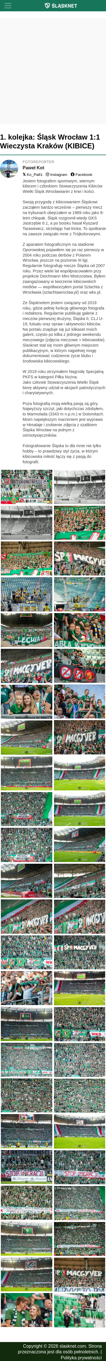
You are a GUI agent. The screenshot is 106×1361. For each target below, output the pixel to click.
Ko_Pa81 (33, 174)
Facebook (81, 174)
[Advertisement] (53, 71)
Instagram (56, 174)
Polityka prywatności (81, 1357)
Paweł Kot (33, 167)
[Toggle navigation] (8, 5)
